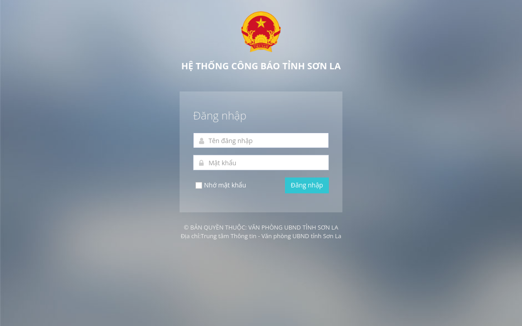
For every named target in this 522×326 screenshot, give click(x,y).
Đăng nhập (307, 185)
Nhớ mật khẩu (220, 185)
